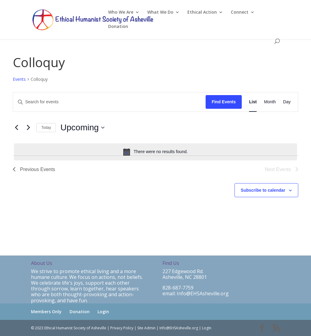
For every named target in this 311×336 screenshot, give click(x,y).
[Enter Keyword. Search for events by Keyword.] (109, 101)
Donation (118, 26)
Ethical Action (202, 12)
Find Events (224, 101)
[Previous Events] (16, 127)
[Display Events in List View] (253, 101)
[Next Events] (28, 127)
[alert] (155, 151)
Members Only (46, 311)
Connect (239, 12)
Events (19, 79)
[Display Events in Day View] (287, 101)
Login (103, 311)
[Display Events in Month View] (270, 101)
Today (46, 127)
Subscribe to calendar (263, 190)
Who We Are (120, 12)
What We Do (160, 12)
